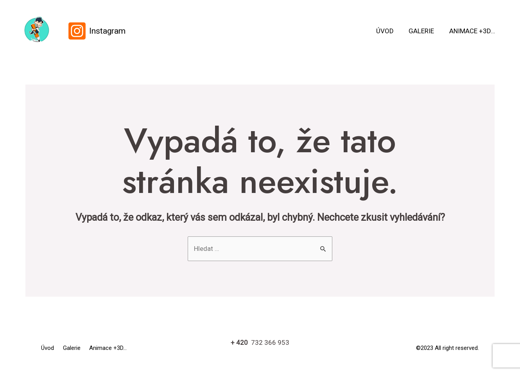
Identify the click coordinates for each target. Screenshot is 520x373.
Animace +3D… (473, 31)
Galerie (424, 31)
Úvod (389, 31)
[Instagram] (96, 31)
